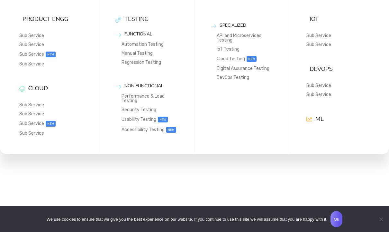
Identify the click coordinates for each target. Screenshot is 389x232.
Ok (336, 219)
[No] (381, 219)
